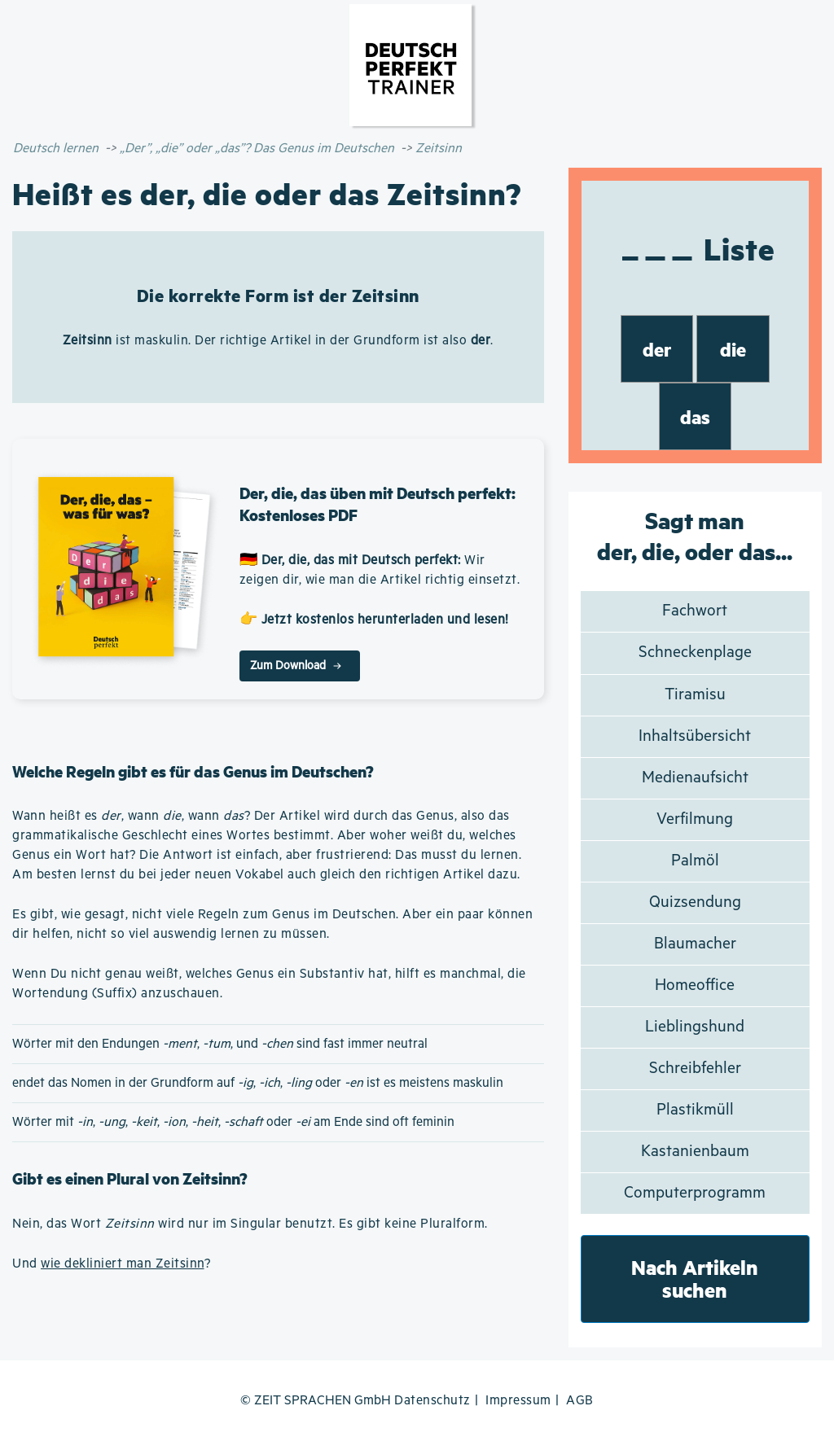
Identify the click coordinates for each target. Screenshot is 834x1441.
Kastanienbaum (695, 1151)
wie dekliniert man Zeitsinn (122, 1264)
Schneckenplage (695, 652)
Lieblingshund (694, 1027)
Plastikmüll (695, 1110)
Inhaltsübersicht (695, 736)
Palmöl (695, 861)
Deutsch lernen (56, 148)
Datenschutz (432, 1400)
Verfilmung (694, 819)
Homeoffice (695, 985)
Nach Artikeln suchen (694, 1278)
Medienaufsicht (695, 778)
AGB (580, 1400)
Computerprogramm (695, 1193)
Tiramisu (695, 694)
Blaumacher (695, 944)
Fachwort (694, 611)
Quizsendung (695, 902)
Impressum (518, 1400)
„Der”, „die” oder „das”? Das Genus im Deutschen (257, 148)
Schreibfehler (695, 1068)
